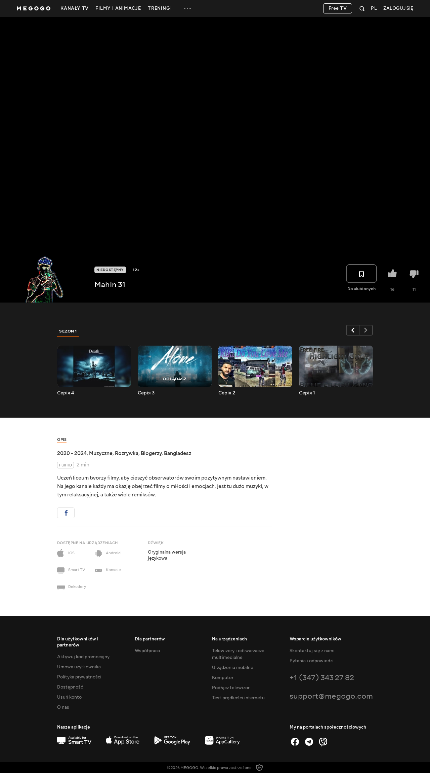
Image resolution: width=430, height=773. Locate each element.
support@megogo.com (331, 696)
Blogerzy (151, 453)
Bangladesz (177, 453)
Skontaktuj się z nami (312, 651)
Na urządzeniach (229, 639)
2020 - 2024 (72, 453)
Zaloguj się (398, 8)
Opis (62, 439)
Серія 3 (146, 393)
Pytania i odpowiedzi (312, 661)
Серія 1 (307, 393)
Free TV (338, 8)
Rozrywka (126, 453)
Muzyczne (101, 453)
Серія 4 (65, 393)
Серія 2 (226, 393)
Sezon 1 (68, 331)
